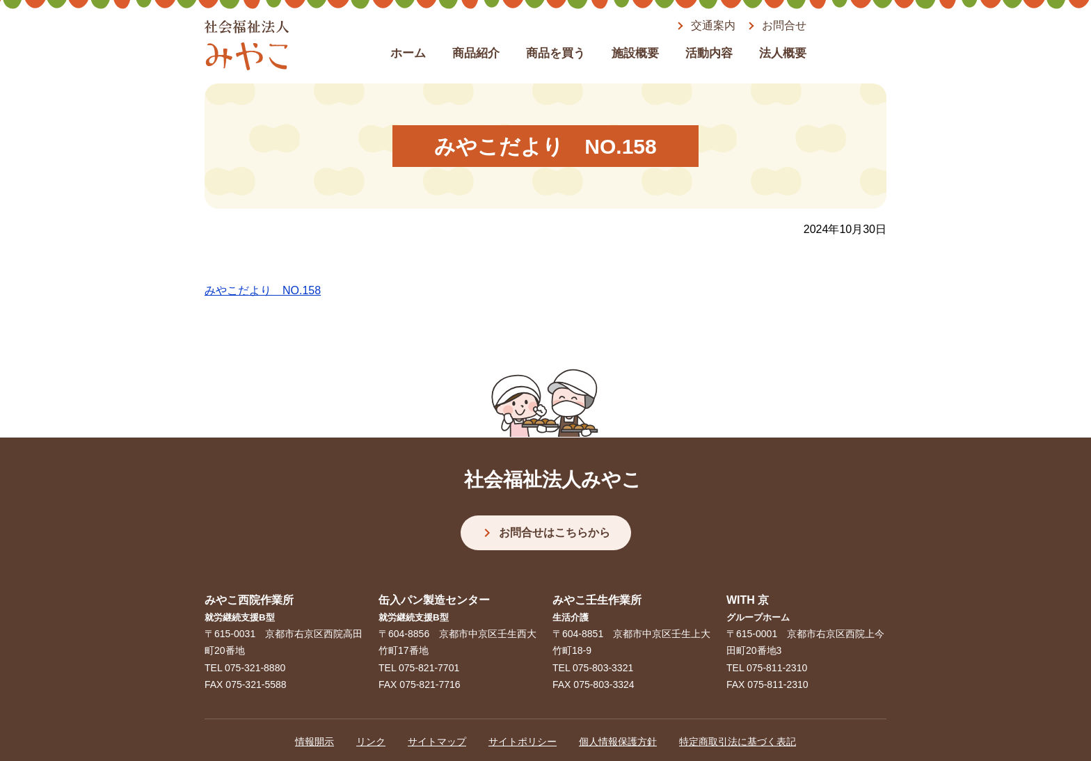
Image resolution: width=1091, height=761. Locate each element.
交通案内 (713, 25)
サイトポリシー (522, 741)
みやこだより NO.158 (263, 290)
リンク (370, 741)
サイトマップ (437, 741)
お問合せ (784, 25)
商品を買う (555, 53)
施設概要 (635, 53)
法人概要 (782, 53)
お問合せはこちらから (554, 532)
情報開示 (314, 741)
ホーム (408, 53)
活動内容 (709, 53)
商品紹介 (476, 53)
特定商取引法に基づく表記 (737, 741)
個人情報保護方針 (618, 741)
